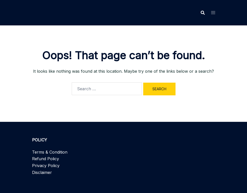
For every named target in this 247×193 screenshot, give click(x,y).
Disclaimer (42, 172)
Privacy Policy (46, 165)
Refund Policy (45, 158)
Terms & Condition (49, 152)
